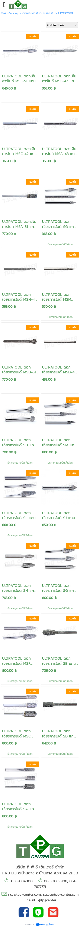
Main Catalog (10, 13)
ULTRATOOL (66, 13)
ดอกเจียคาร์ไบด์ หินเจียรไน (38, 13)
